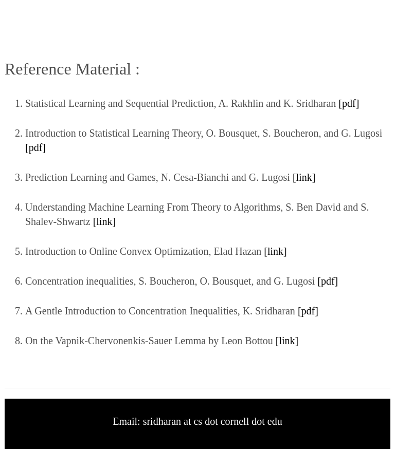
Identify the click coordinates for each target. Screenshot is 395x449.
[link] (302, 177)
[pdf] (348, 103)
